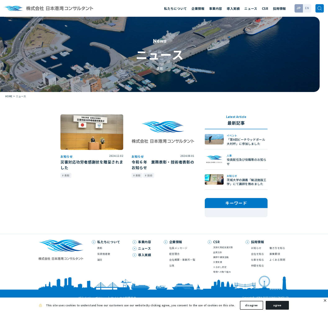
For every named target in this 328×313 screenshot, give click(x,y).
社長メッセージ (178, 255)
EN (307, 8)
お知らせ (240, 219)
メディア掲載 (218, 213)
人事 (225, 219)
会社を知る (257, 260)
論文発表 (250, 213)
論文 (99, 266)
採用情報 (279, 8)
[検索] (319, 8)
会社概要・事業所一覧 (182, 266)
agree (277, 306)
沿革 (171, 272)
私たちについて (175, 8)
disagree (251, 306)
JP (299, 8)
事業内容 (215, 8)
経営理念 (174, 260)
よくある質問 (277, 266)
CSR (265, 8)
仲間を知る (257, 272)
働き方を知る (277, 255)
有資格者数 (103, 260)
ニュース (250, 8)
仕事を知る (257, 266)
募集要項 (274, 260)
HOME (9, 96)
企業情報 (197, 8)
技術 (235, 213)
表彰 (213, 219)
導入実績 (233, 8)
